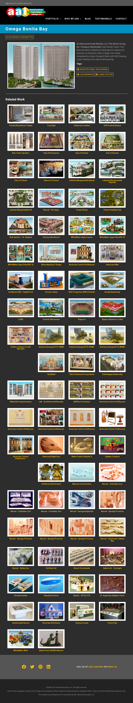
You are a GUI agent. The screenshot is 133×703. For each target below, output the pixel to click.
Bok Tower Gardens (20, 153)
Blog (88, 19)
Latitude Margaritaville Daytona (112, 181)
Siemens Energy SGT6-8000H (112, 347)
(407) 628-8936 (18, 3)
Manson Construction (81, 484)
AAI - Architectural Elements (51, 402)
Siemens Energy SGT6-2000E (51, 347)
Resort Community (82, 568)
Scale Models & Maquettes (19, 37)
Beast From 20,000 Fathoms (51, 650)
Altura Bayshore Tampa (51, 265)
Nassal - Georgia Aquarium (82, 511)
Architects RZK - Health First (20, 292)
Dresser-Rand (51, 292)
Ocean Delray (82, 210)
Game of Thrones (51, 180)
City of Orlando (81, 153)
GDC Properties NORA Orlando (82, 292)
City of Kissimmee (51, 153)
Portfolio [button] (53, 19)
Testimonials (103, 19)
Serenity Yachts (20, 596)
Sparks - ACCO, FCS (81, 596)
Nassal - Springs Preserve (112, 511)
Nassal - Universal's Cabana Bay (112, 540)
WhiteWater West (21, 650)
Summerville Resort (51, 237)
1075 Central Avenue (112, 125)
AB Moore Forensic (82, 402)
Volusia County (81, 623)
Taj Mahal (51, 374)
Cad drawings (85, 74)
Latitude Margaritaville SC (20, 210)
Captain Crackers (112, 457)
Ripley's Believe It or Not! (112, 319)
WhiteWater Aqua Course (81, 237)
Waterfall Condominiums (21, 402)
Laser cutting (104, 74)
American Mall (112, 265)
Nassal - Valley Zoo (20, 568)
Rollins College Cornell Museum (21, 348)
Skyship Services (51, 596)
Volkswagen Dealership (112, 374)
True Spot (51, 125)
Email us (29, 3)
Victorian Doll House (51, 623)
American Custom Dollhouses (82, 265)
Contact (121, 19)
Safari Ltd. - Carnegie (112, 568)
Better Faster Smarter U (82, 457)
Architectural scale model (92, 69)
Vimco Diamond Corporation (81, 374)
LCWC (20, 319)
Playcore (82, 319)
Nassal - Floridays (51, 210)
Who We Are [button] (73, 19)
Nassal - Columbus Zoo (112, 484)
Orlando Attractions (51, 319)
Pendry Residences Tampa (20, 125)
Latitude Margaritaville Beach (82, 180)
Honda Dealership (112, 292)
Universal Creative (82, 125)
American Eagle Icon (51, 457)
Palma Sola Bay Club (112, 210)
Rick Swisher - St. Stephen (21, 237)
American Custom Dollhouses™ (21, 458)
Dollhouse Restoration (51, 484)
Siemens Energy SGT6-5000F (81, 347)
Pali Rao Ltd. (51, 568)
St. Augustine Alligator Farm (112, 596)
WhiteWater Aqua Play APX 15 (112, 237)
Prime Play (112, 623)
